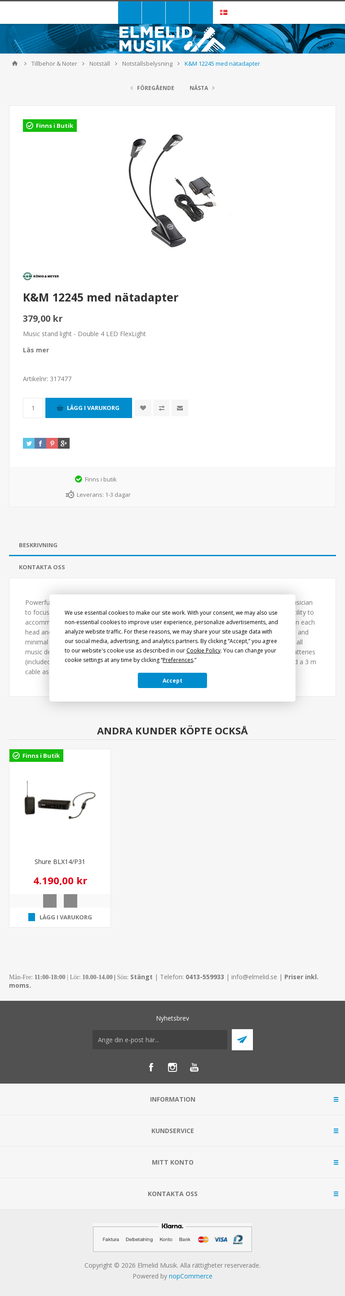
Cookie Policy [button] (203, 650)
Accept (172, 680)
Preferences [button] (178, 660)
